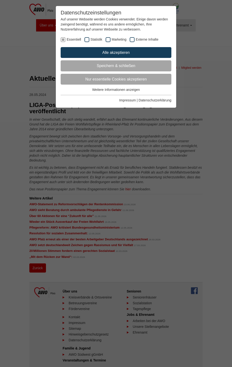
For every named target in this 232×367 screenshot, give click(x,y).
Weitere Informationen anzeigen (116, 90)
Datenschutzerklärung (155, 100)
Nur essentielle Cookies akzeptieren (116, 79)
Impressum (127, 100)
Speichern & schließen (116, 66)
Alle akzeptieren (116, 52)
